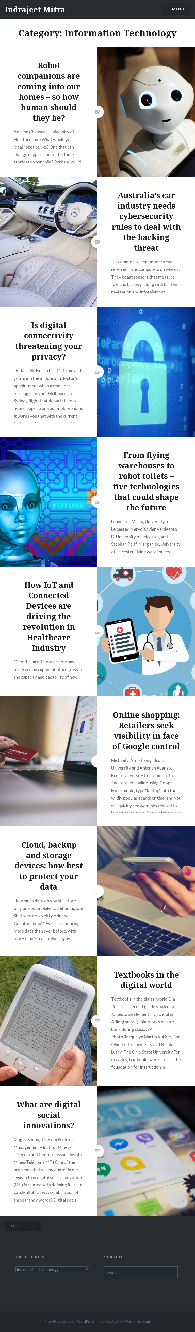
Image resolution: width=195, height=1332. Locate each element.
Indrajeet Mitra (35, 9)
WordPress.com (137, 1321)
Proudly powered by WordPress (69, 1321)
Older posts (23, 1226)
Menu (178, 9)
